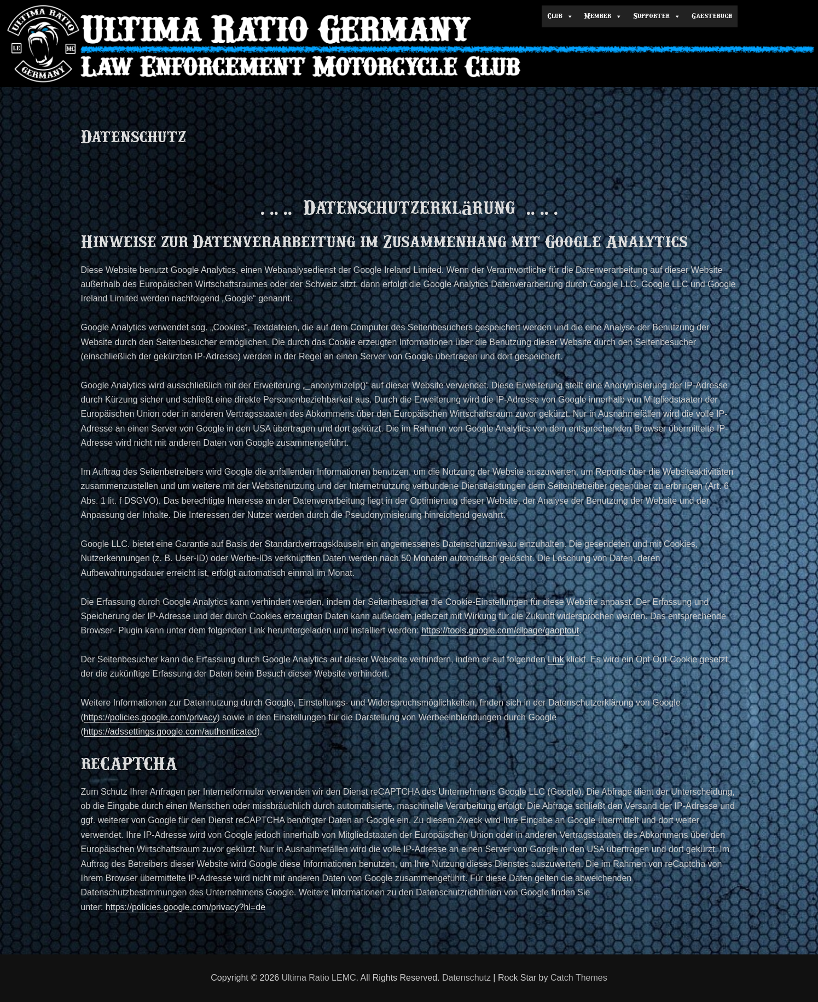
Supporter (657, 16)
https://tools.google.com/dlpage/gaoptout (500, 630)
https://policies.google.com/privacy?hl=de (185, 907)
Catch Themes (578, 977)
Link (556, 659)
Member (603, 16)
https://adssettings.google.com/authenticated (170, 731)
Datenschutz (466, 977)
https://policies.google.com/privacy (150, 717)
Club (560, 16)
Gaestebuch (712, 16)
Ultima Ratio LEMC (319, 977)
